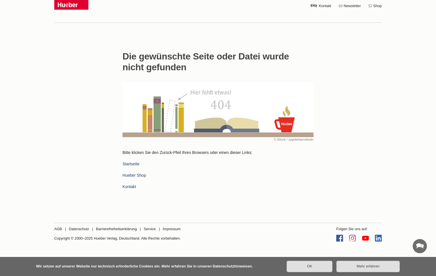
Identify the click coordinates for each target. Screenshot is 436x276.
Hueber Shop (134, 175)
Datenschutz (79, 229)
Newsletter (352, 6)
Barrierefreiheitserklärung (116, 229)
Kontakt (325, 6)
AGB (58, 229)
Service (150, 229)
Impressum (171, 229)
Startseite (131, 164)
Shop (377, 6)
